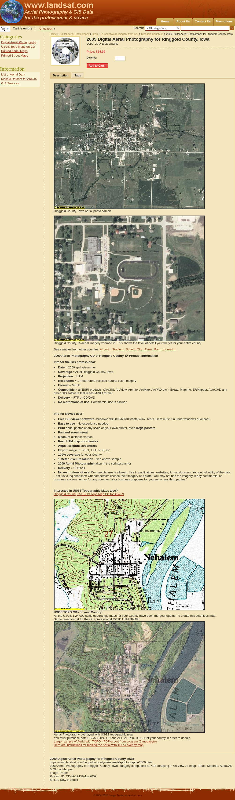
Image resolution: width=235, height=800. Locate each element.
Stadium (117, 349)
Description (60, 75)
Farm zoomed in (165, 349)
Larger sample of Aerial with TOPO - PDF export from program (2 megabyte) (105, 741)
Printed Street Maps (14, 55)
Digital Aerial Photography (74, 33)
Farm (148, 349)
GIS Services (10, 83)
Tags (78, 75)
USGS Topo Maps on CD (18, 46)
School (130, 349)
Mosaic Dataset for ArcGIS (19, 79)
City (139, 349)
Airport (105, 349)
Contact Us (203, 21)
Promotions (224, 21)
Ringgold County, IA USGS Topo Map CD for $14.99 (89, 494)
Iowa (95, 33)
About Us (183, 21)
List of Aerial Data (13, 74)
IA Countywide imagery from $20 (119, 33)
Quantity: (92, 57)
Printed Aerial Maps (14, 51)
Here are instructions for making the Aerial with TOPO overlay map (98, 745)
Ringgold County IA (152, 33)
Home (165, 21)
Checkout (45, 28)
